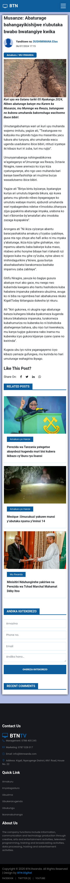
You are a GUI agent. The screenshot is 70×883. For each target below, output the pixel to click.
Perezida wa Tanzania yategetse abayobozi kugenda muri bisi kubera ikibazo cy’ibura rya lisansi (31, 451)
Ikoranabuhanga (12, 814)
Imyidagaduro (11, 788)
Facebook (7, 878)
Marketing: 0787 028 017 (17, 747)
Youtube (40, 878)
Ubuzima (7, 795)
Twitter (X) (24, 878)
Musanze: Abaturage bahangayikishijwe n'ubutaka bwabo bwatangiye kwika (33, 24)
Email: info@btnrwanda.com (19, 753)
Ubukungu (8, 808)
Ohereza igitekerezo (35, 669)
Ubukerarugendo (12, 801)
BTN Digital (24, 873)
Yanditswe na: (37, 41)
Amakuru (7, 781)
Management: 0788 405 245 (19, 740)
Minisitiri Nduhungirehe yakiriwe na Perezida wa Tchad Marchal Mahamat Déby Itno (32, 586)
